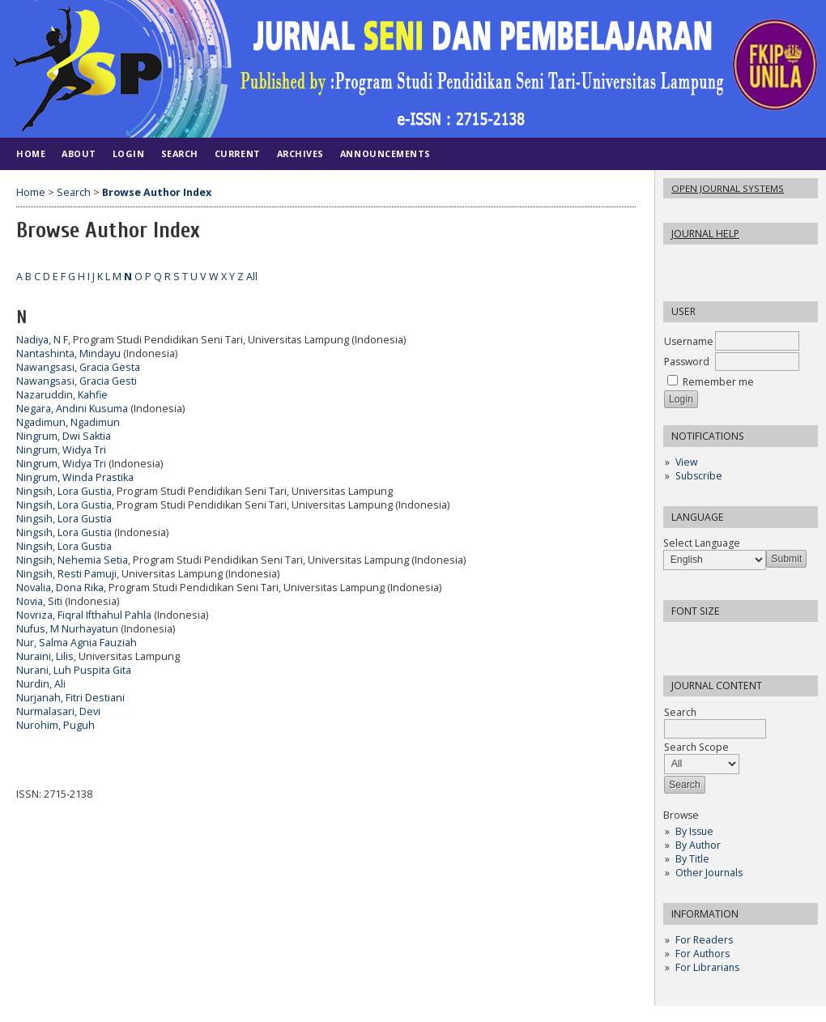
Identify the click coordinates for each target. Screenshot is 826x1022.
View (686, 462)
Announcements (385, 153)
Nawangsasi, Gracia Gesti (76, 381)
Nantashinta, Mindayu (68, 353)
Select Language (701, 543)
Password (686, 361)
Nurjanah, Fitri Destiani (70, 698)
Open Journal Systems (727, 188)
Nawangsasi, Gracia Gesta (78, 367)
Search (179, 153)
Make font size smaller (678, 639)
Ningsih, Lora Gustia (64, 491)
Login (129, 153)
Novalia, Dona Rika (60, 587)
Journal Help (705, 234)
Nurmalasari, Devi (58, 711)
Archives (300, 153)
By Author (698, 845)
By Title (692, 859)
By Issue (694, 831)
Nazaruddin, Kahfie (62, 395)
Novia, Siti (39, 601)
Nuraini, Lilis (45, 656)
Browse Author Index (156, 192)
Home (30, 153)
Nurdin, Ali (41, 684)
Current (238, 153)
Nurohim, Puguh (55, 725)
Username (688, 341)
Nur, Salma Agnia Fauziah (76, 642)
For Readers (704, 940)
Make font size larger (730, 639)
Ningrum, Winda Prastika (75, 477)
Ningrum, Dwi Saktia (63, 436)
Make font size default (704, 639)
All (252, 276)
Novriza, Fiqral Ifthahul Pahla (83, 615)
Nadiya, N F (42, 340)
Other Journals (709, 872)
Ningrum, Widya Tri (61, 450)
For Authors (702, 953)
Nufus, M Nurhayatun (67, 629)
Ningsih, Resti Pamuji (66, 574)
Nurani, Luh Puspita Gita (73, 670)
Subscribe (698, 476)
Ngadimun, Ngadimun (68, 422)
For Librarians (707, 967)
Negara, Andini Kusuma (72, 408)
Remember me (718, 382)
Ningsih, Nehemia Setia (72, 560)
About (79, 153)
